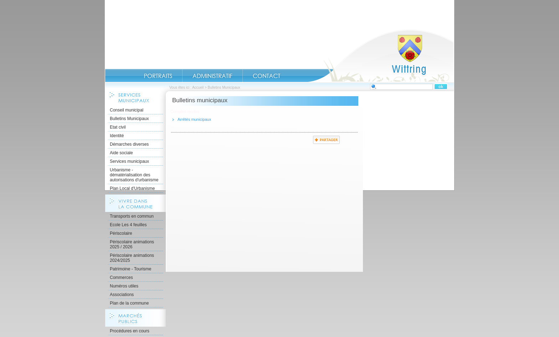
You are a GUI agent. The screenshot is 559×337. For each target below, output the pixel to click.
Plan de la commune (129, 303)
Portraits (158, 75)
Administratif (212, 75)
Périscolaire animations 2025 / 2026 (132, 244)
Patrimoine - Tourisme (130, 268)
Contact (267, 75)
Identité (117, 135)
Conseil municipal (126, 110)
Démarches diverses (129, 144)
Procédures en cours (129, 330)
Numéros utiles (124, 286)
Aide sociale (121, 152)
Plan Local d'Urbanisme (132, 188)
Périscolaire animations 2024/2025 (132, 258)
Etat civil (118, 127)
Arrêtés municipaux (194, 119)
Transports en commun (132, 216)
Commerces (121, 277)
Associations (122, 294)
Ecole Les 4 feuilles (128, 224)
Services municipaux (129, 161)
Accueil (381, 55)
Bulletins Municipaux (129, 118)
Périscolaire (121, 233)
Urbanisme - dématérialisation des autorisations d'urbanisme (134, 174)
